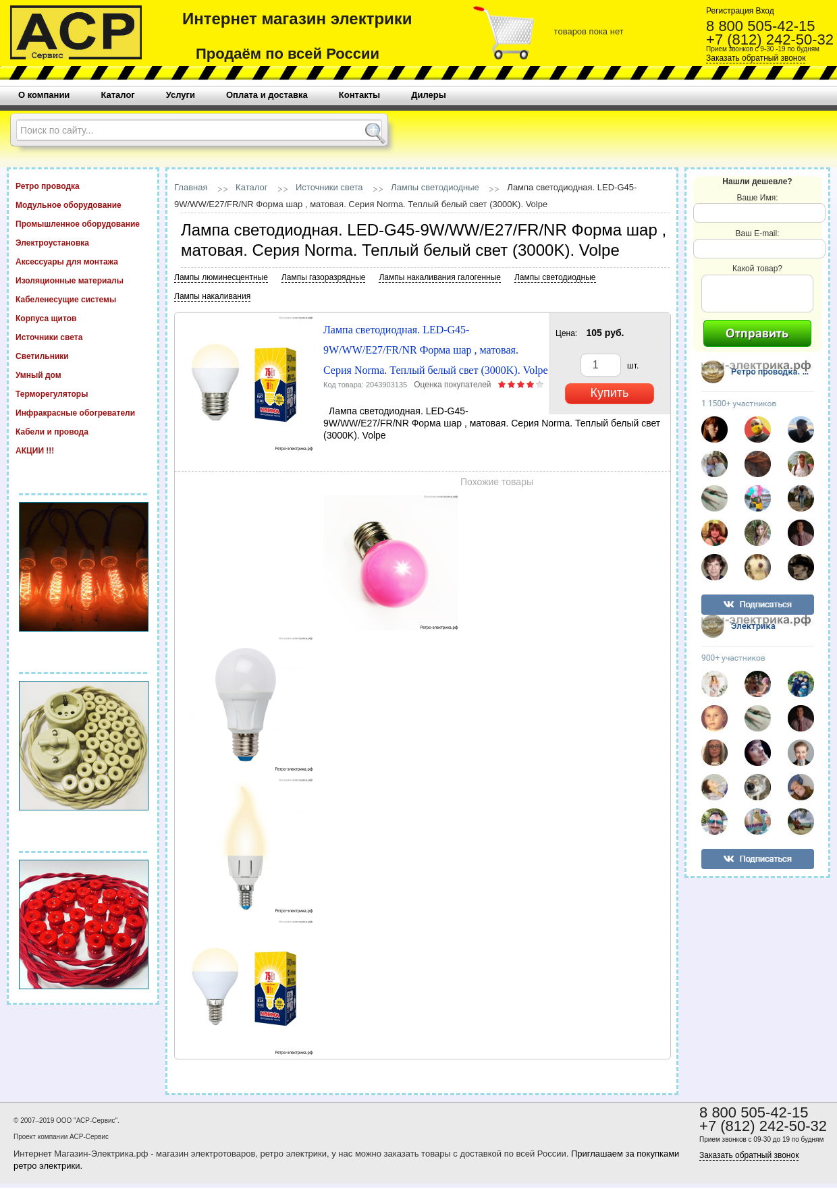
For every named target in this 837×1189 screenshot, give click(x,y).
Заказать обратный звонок (755, 58)
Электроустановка (83, 242)
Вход (763, 11)
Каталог (251, 187)
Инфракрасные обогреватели (83, 412)
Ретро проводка (83, 185)
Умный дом (83, 374)
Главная (190, 187)
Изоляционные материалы (83, 280)
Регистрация (729, 11)
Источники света (83, 337)
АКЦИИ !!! (83, 450)
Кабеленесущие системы (83, 299)
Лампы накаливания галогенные (439, 277)
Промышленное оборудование (83, 223)
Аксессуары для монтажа (83, 261)
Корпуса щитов (83, 318)
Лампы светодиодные (435, 187)
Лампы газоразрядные (323, 277)
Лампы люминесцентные (221, 277)
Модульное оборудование (83, 204)
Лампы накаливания (212, 296)
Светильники (83, 356)
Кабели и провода (83, 431)
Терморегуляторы (83, 393)
